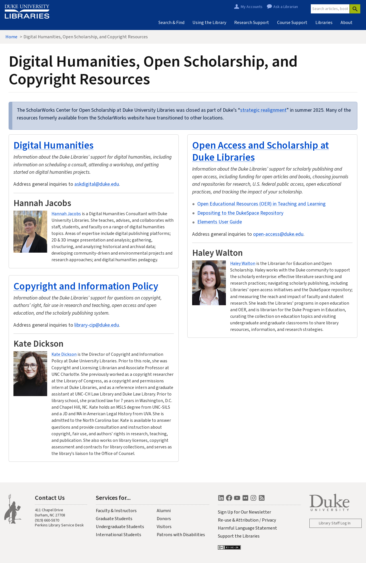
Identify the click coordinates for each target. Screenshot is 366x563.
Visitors (164, 527)
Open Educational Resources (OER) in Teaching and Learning (261, 203)
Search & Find (171, 22)
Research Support (251, 22)
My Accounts (251, 6)
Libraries (324, 22)
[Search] (354, 8)
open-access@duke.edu (278, 234)
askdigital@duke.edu (96, 184)
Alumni (164, 511)
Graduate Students (114, 519)
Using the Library (209, 22)
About (347, 22)
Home (11, 37)
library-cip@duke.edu (96, 325)
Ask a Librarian (285, 6)
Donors (164, 519)
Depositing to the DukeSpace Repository (240, 213)
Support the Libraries (239, 536)
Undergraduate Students (120, 527)
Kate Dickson (64, 354)
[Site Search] (330, 8)
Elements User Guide (219, 221)
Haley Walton (242, 263)
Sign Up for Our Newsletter (244, 512)
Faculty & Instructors (116, 511)
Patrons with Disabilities (181, 535)
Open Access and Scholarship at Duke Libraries (260, 151)
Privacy (269, 520)
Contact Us (50, 498)
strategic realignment (263, 110)
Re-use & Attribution (238, 520)
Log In (346, 523)
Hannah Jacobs (66, 214)
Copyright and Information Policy (85, 285)
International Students (118, 535)
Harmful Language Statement (247, 528)
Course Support (292, 22)
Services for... (113, 498)
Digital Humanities (53, 145)
